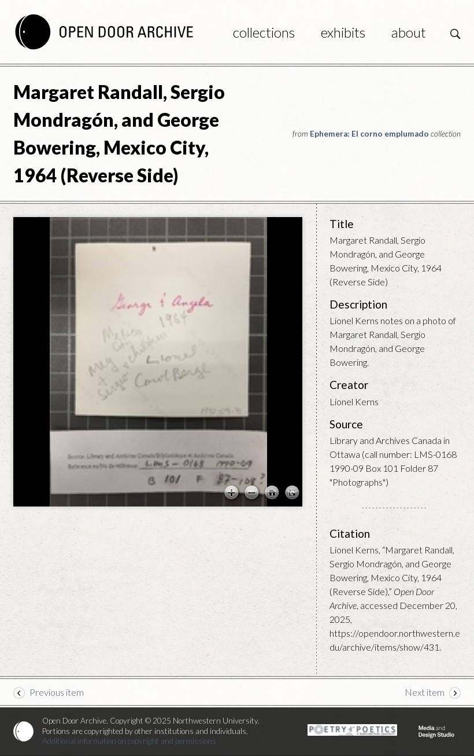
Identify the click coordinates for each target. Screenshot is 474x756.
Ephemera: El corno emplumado (369, 133)
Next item (425, 692)
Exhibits (343, 32)
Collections (264, 32)
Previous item (56, 692)
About (408, 32)
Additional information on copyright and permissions (129, 741)
